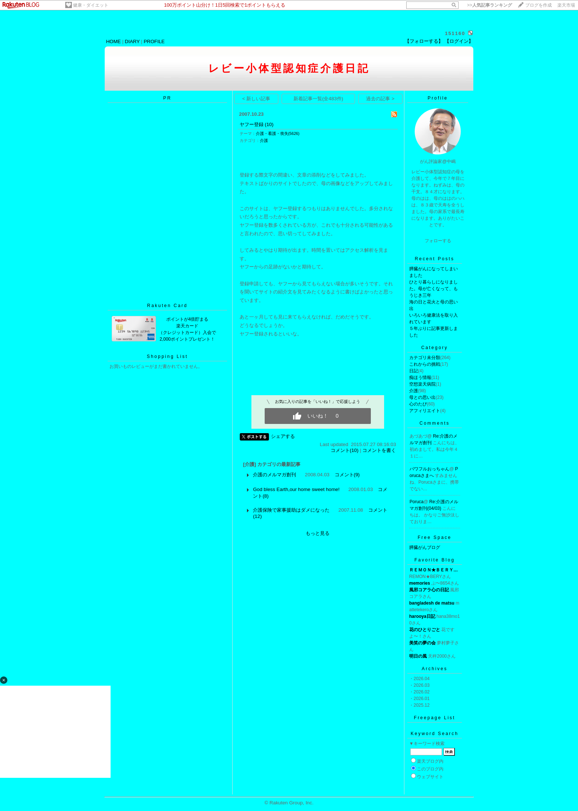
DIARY (132, 41)
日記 (413, 370)
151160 (455, 33)
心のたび (418, 404)
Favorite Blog (434, 560)
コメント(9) (347, 474)
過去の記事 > (380, 98)
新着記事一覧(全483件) (318, 98)
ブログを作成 (538, 5)
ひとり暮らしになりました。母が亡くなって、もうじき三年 (433, 288)
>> (489, 5)
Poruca (417, 501)
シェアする (283, 436)
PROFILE (154, 41)
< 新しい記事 (256, 98)
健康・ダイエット (90, 5)
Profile (438, 98)
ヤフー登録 (252, 124)
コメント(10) (345, 450)
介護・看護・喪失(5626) (278, 133)
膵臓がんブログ (424, 547)
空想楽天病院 (422, 384)
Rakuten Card (167, 305)
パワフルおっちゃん (429, 468)
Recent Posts (434, 258)
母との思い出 (422, 397)
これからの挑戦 (424, 364)
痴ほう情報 (420, 377)
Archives (435, 668)
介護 (264, 140)
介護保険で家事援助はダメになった (291, 510)
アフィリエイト (424, 410)
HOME (113, 41)
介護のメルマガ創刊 (274, 474)
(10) (269, 124)
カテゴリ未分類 (424, 357)
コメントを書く (379, 450)
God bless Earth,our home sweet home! (296, 489)
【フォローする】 (424, 41)
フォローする (438, 240)
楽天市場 (566, 5)
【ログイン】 (459, 41)
